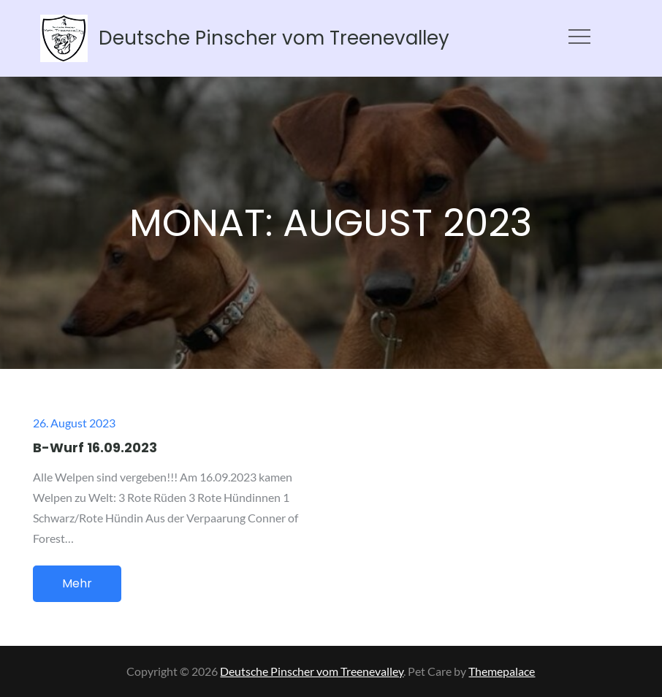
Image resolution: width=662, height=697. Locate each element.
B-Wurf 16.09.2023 (95, 447)
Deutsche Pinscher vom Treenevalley (274, 38)
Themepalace (501, 671)
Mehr (77, 583)
